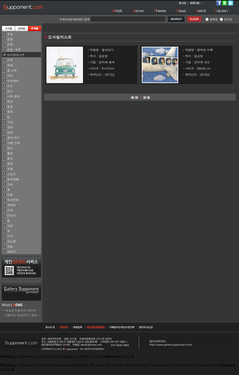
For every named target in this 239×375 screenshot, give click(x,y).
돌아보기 (108, 50)
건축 (10, 44)
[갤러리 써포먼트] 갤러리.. (23, 315)
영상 (10, 106)
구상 (10, 122)
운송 (10, 184)
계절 (10, 169)
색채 (10, 65)
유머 (10, 127)
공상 (10, 101)
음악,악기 (13, 137)
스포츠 (11, 174)
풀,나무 (12, 70)
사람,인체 (13, 143)
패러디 (11, 251)
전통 (10, 194)
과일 (10, 226)
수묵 (10, 60)
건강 (10, 210)
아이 (10, 75)
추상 (10, 34)
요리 (10, 86)
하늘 (10, 246)
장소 (10, 148)
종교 (10, 158)
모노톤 (11, 241)
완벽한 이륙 (205, 50)
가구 (10, 236)
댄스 (10, 91)
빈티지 (11, 215)
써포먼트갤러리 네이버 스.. (23, 310)
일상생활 (13, 179)
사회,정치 (13, 96)
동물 (10, 39)
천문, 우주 (14, 49)
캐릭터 (11, 205)
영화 (10, 132)
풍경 (10, 163)
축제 (10, 112)
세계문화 (13, 200)
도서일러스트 (16, 55)
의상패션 (13, 80)
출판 (10, 153)
